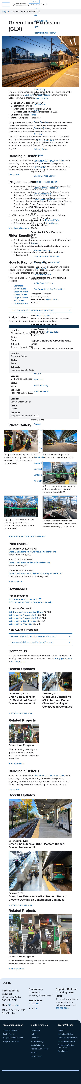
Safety (33, 1052)
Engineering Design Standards (66, 1046)
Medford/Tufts (52, 220)
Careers (61, 1030)
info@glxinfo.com (63, 658)
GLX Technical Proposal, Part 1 (23, 615)
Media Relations (37, 1045)
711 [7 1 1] (35, 1009)
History (34, 1034)
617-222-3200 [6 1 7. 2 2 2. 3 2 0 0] (14, 1005)
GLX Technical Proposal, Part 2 (23, 618)
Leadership (35, 1030)
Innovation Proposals (67, 1041)
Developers (62, 1051)
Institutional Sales (65, 1034)
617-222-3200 (18, 661)
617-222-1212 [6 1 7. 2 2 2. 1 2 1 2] (34, 1004)
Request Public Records (13, 1038)
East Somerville (21, 291)
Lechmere (29, 95)
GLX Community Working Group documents (30, 602)
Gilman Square (20, 294)
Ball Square (19, 300)
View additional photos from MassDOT (27, 536)
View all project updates (20, 713)
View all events (16, 581)
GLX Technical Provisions (20, 624)
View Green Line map (19, 228)
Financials (35, 1038)
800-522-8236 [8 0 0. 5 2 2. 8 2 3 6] (62, 1008)
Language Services (11, 1041)
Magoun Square (21, 297)
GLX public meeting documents (25, 599)
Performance (36, 1056)
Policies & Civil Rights (39, 1049)
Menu (5, 4)
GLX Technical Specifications (22, 621)
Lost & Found (8, 1034)
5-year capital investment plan (49, 160)
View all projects (16, 763)
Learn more (14, 174)
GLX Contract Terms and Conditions (26, 612)
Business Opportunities (67, 1038)
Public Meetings (37, 1041)
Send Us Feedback (11, 1030)
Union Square (44, 95)
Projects (6, 11)
